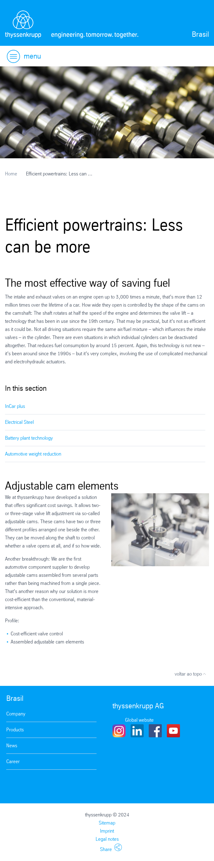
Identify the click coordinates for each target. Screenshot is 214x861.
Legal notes (107, 839)
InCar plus (15, 406)
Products (15, 730)
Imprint (107, 831)
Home (11, 174)
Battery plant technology (29, 438)
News (11, 746)
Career (13, 761)
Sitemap (107, 823)
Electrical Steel (19, 422)
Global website (139, 720)
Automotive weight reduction (33, 454)
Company (15, 714)
